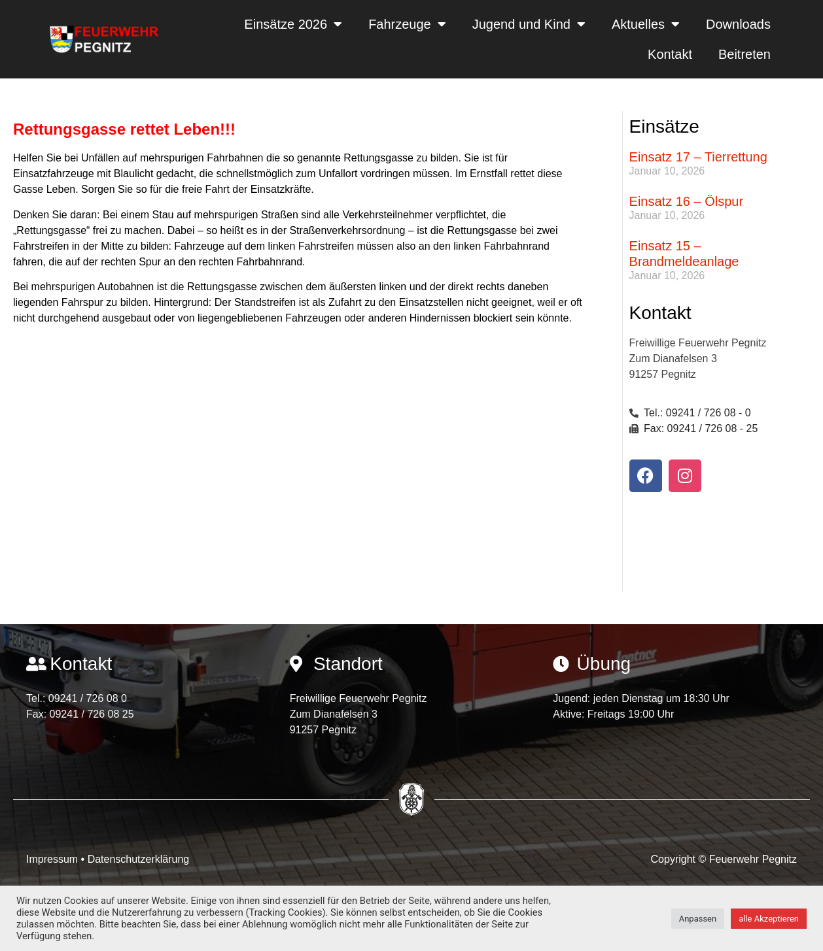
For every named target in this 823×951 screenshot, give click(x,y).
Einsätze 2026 (293, 24)
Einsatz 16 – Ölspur (686, 201)
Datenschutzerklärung (139, 859)
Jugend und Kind (529, 24)
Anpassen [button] (698, 919)
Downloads (738, 24)
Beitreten (744, 54)
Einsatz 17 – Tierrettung (698, 157)
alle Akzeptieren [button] (769, 919)
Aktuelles (646, 24)
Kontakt (670, 54)
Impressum (53, 859)
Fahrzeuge (407, 24)
